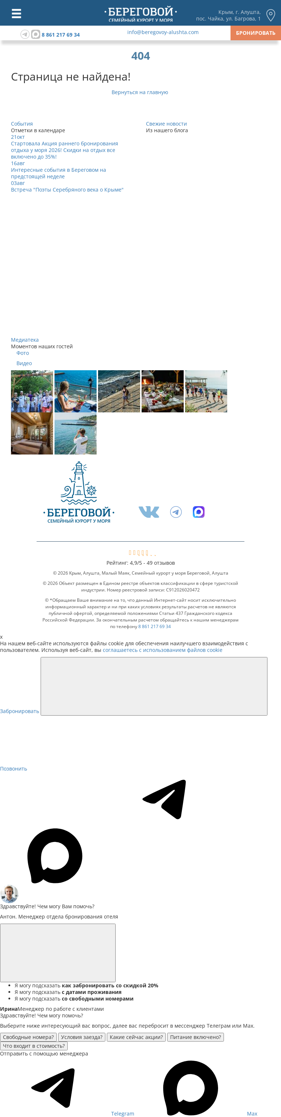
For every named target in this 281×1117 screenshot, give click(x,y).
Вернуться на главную (141, 92)
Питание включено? (195, 1036)
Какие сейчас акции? (136, 1036)
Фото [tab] (22, 353)
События (22, 123)
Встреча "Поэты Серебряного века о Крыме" (67, 189)
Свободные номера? (28, 1036)
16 (18, 163)
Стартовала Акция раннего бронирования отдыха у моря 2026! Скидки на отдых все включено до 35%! (64, 150)
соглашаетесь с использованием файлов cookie (162, 649)
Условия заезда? (81, 1036)
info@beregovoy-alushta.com (163, 32)
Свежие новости (166, 123)
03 (18, 182)
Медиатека (25, 339)
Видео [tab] (24, 363)
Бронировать (256, 32)
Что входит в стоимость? (34, 1045)
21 (18, 136)
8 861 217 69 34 (61, 34)
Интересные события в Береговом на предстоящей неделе (58, 173)
